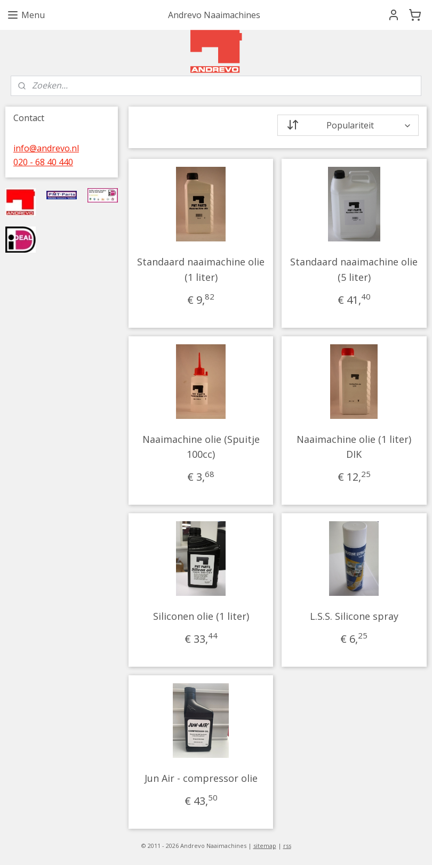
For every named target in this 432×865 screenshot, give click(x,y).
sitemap (264, 846)
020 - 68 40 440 (43, 162)
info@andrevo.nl (46, 148)
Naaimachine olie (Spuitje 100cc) (201, 447)
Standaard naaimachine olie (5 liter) (354, 269)
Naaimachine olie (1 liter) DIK (354, 447)
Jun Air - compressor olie (201, 778)
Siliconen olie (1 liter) (201, 616)
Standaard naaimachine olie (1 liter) (201, 269)
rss (287, 846)
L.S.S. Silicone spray (354, 616)
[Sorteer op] (348, 125)
